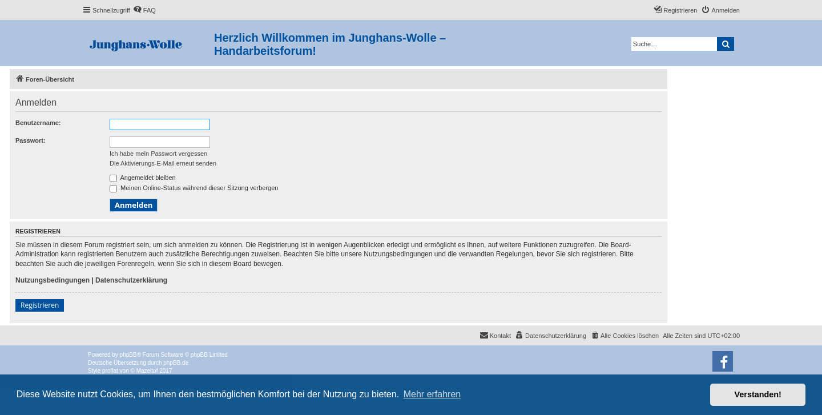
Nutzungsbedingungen (52, 280)
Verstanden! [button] (758, 394)
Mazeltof (147, 371)
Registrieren (40, 305)
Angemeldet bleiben (143, 177)
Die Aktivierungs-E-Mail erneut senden (163, 163)
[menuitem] (144, 10)
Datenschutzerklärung (131, 280)
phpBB (128, 355)
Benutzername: (38, 122)
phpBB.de (175, 363)
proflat (110, 371)
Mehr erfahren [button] (432, 394)
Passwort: (30, 140)
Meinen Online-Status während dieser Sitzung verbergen (194, 187)
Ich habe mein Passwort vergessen (158, 153)
